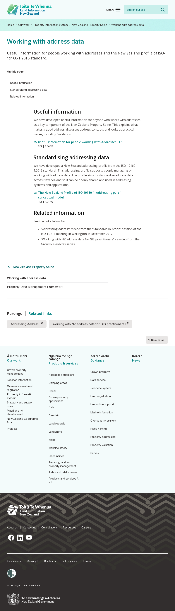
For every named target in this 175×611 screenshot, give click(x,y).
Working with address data (127, 24)
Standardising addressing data (28, 89)
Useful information (21, 82)
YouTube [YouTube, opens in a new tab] (29, 537)
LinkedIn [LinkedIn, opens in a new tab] (20, 537)
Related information (22, 96)
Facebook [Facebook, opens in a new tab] (11, 537)
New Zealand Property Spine (89, 24)
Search (163, 9)
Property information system (51, 24)
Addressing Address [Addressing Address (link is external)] (27, 324)
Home (10, 24)
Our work (24, 24)
